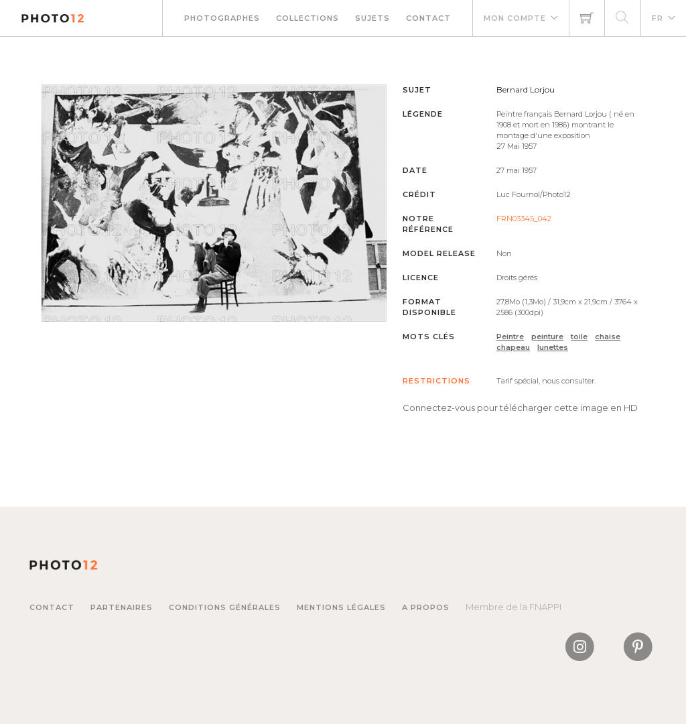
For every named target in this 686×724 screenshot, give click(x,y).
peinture (547, 336)
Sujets (372, 18)
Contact (428, 18)
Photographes (222, 18)
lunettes (552, 347)
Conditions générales (225, 607)
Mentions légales (341, 607)
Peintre (510, 336)
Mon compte (515, 18)
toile (579, 336)
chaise (607, 336)
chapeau (513, 347)
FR (657, 18)
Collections (307, 18)
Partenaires (121, 607)
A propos (426, 607)
